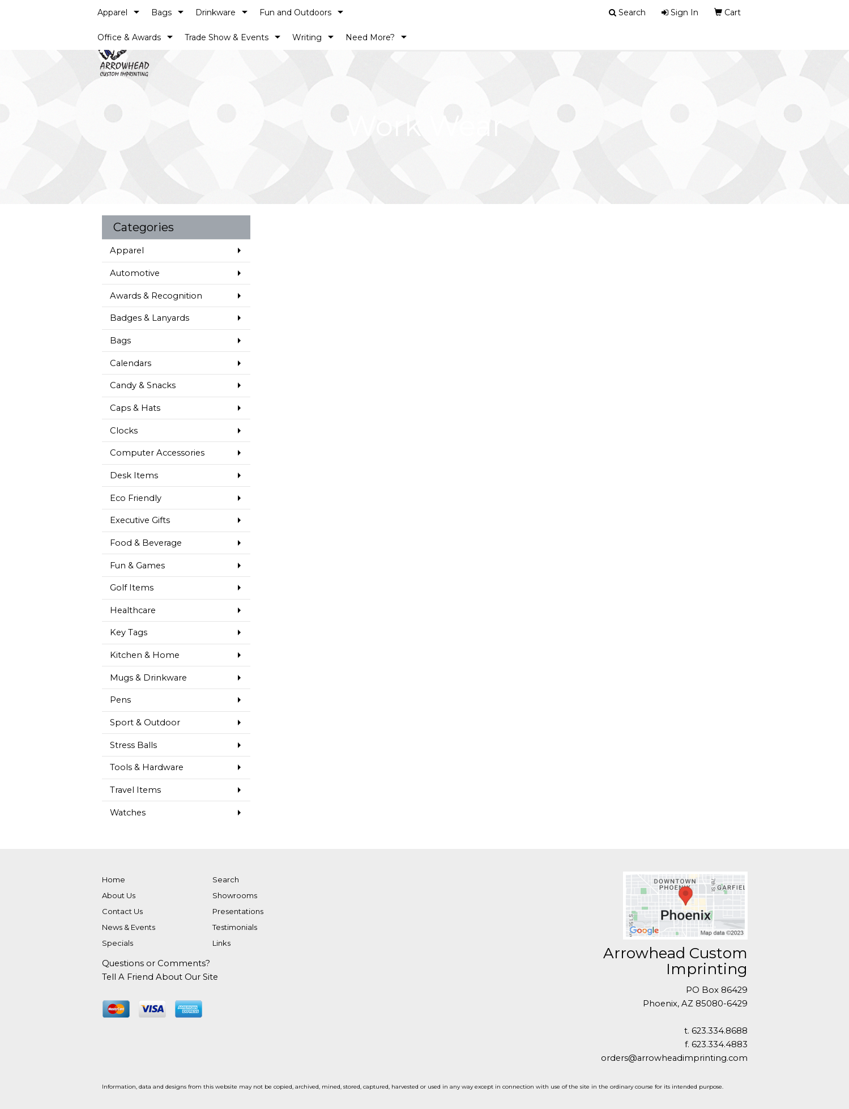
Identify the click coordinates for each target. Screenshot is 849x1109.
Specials (117, 942)
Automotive (135, 273)
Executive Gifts (140, 520)
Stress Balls (133, 745)
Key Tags (128, 632)
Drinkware (215, 12)
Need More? (370, 37)
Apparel (112, 12)
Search (225, 879)
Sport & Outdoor (145, 722)
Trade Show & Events (226, 37)
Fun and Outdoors (295, 12)
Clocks (124, 431)
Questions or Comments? (156, 963)
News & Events (128, 927)
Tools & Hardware (147, 767)
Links (221, 942)
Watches (128, 813)
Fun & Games (137, 565)
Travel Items (135, 790)
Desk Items (134, 475)
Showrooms (234, 895)
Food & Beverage (146, 543)
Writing (307, 37)
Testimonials (234, 927)
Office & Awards (129, 37)
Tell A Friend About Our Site (160, 977)
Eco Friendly (135, 498)
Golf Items (131, 588)
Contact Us (122, 911)
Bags (161, 12)
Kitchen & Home (145, 655)
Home (113, 879)
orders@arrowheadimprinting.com (674, 1058)
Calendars (130, 363)
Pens (120, 700)
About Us (118, 895)
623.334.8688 (720, 1031)
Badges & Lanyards (149, 318)
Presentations (237, 911)
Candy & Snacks (143, 385)
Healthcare (133, 610)
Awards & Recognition (156, 296)
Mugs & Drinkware (148, 678)
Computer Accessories (157, 453)
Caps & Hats (135, 408)
